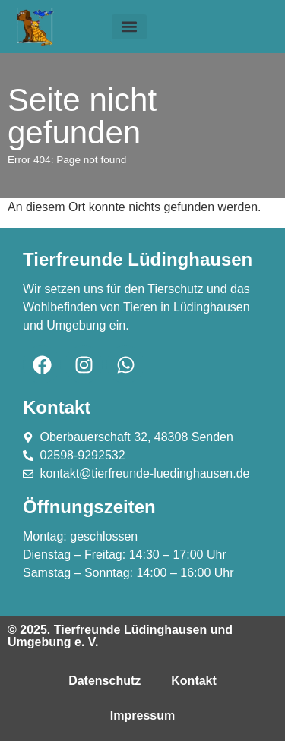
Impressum (142, 715)
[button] (129, 26)
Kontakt (194, 680)
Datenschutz (104, 680)
